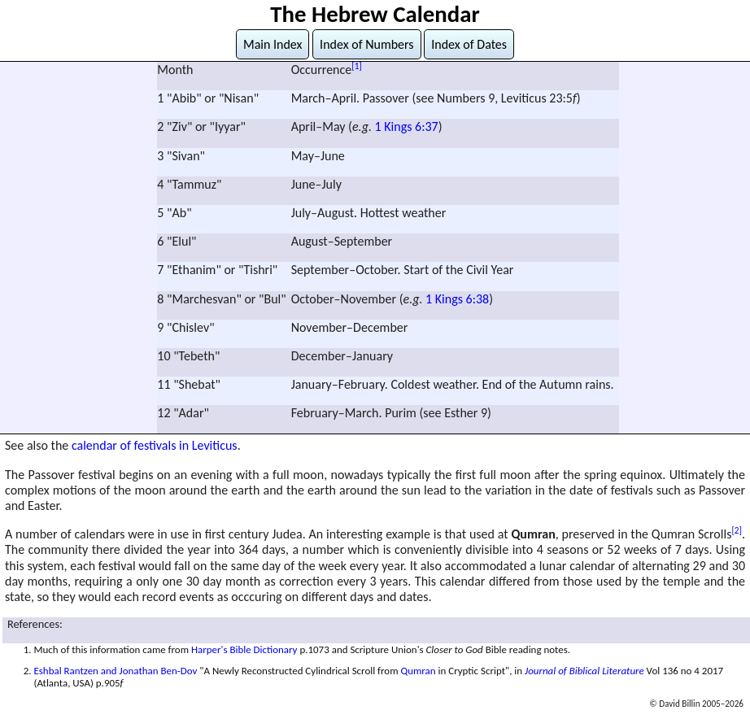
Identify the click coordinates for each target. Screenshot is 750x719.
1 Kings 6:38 (457, 299)
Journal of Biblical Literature (584, 671)
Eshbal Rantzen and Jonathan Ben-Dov (115, 671)
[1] (356, 66)
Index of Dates (469, 44)
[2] (736, 530)
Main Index (273, 44)
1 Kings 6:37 (406, 126)
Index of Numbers (367, 44)
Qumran (417, 671)
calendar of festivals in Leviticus (155, 445)
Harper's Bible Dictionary (244, 649)
